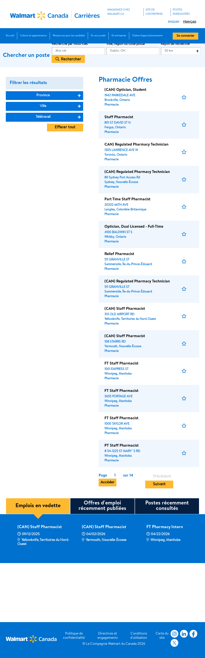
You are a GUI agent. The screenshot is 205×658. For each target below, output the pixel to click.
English (173, 22)
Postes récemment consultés (167, 563)
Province (43, 153)
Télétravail (43, 175)
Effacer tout (65, 185)
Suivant (159, 542)
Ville (43, 164)
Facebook (193, 634)
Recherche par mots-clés (70, 102)
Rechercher (71, 117)
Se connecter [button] (185, 36)
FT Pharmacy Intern (164, 585)
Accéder (107, 540)
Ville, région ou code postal (125, 102)
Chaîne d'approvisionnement (147, 36)
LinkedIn (184, 634)
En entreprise (119, 36)
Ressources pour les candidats (69, 36)
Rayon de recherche (175, 102)
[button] (184, 155)
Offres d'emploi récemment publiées (102, 563)
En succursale (98, 36)
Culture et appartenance (33, 36)
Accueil (10, 36)
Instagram (174, 634)
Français (189, 22)
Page (103, 534)
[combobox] (132, 109)
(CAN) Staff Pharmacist (39, 585)
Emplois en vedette (38, 564)
